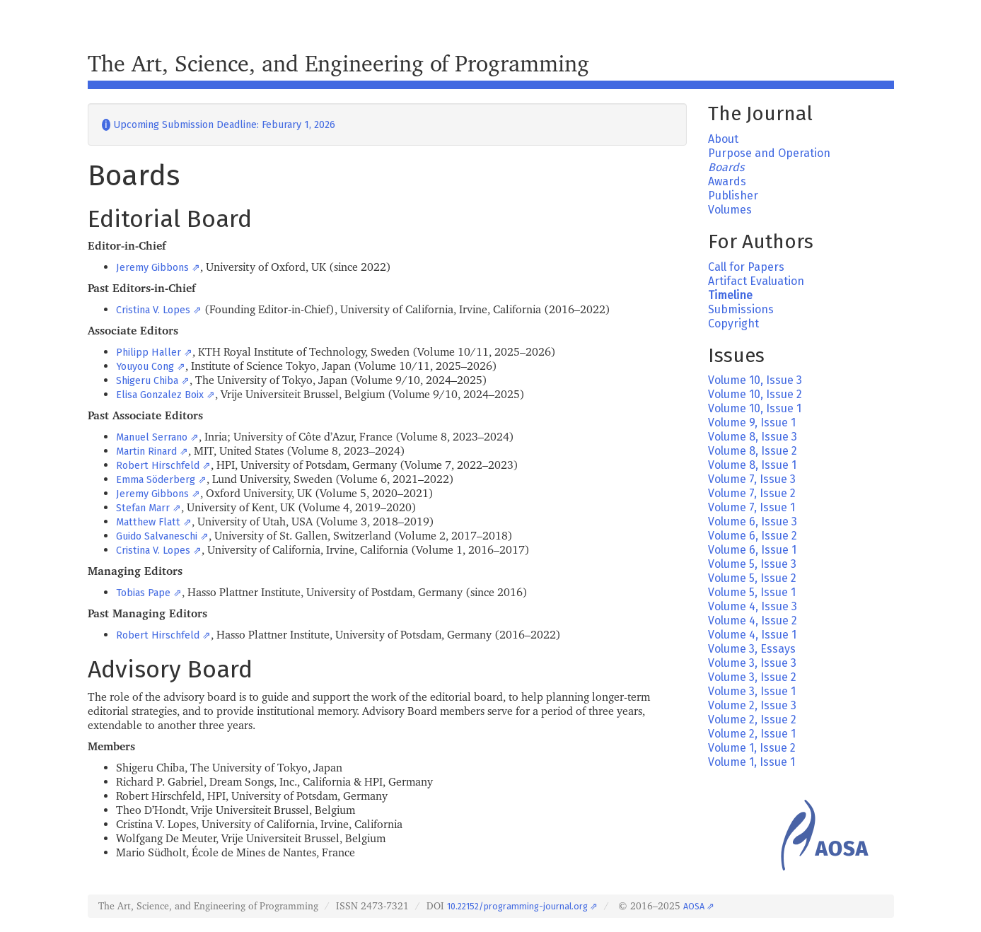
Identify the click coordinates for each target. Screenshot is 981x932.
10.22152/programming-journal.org (517, 906)
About (723, 139)
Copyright (733, 323)
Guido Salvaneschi (156, 536)
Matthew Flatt (148, 522)
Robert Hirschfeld (157, 466)
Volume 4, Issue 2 (752, 620)
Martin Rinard (146, 451)
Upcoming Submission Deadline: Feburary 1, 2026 (218, 125)
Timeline (730, 295)
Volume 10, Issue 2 (755, 394)
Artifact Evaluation (756, 281)
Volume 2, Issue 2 (752, 719)
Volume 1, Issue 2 (752, 748)
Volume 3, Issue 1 (752, 691)
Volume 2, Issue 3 (752, 705)
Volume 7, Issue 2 (752, 493)
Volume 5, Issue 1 (752, 592)
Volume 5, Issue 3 (752, 564)
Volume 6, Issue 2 (752, 535)
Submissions (741, 309)
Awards (727, 181)
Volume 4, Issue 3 (752, 606)
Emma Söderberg (155, 480)
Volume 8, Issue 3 (752, 436)
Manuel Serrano (151, 437)
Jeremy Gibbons (152, 268)
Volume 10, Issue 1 (754, 408)
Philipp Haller (148, 352)
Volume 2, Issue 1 (752, 733)
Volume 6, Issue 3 (752, 521)
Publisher (733, 195)
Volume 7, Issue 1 (751, 507)
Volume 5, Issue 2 (752, 578)
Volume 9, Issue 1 (752, 422)
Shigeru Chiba (147, 381)
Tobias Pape (143, 593)
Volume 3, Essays (752, 649)
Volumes (730, 209)
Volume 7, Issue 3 (752, 479)
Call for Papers (746, 267)
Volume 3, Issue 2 (752, 677)
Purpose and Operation (769, 153)
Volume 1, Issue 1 (751, 762)
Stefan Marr (143, 508)
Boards (726, 167)
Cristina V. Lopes (153, 310)
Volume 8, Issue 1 (752, 465)
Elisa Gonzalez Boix (160, 395)
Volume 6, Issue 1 (752, 550)
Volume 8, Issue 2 (752, 451)
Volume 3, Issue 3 (752, 663)
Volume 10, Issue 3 (755, 380)
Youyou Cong (145, 367)
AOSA (693, 906)
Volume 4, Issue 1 (752, 634)
